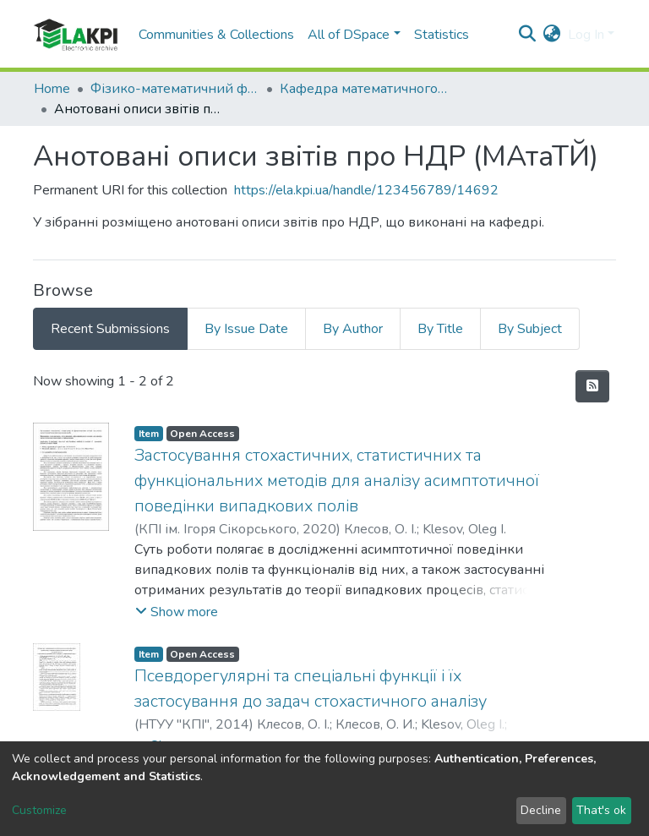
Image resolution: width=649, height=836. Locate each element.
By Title (440, 329)
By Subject (530, 329)
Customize (39, 810)
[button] (552, 35)
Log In (586, 34)
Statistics (441, 34)
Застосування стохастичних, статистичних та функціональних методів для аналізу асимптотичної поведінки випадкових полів (336, 480)
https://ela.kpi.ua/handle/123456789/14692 (366, 190)
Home (52, 88)
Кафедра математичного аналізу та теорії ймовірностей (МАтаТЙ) (364, 88)
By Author (353, 329)
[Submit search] (527, 35)
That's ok (601, 810)
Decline (541, 810)
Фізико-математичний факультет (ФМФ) (174, 88)
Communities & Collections (216, 34)
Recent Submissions (110, 329)
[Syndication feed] (592, 386)
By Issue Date (246, 329)
